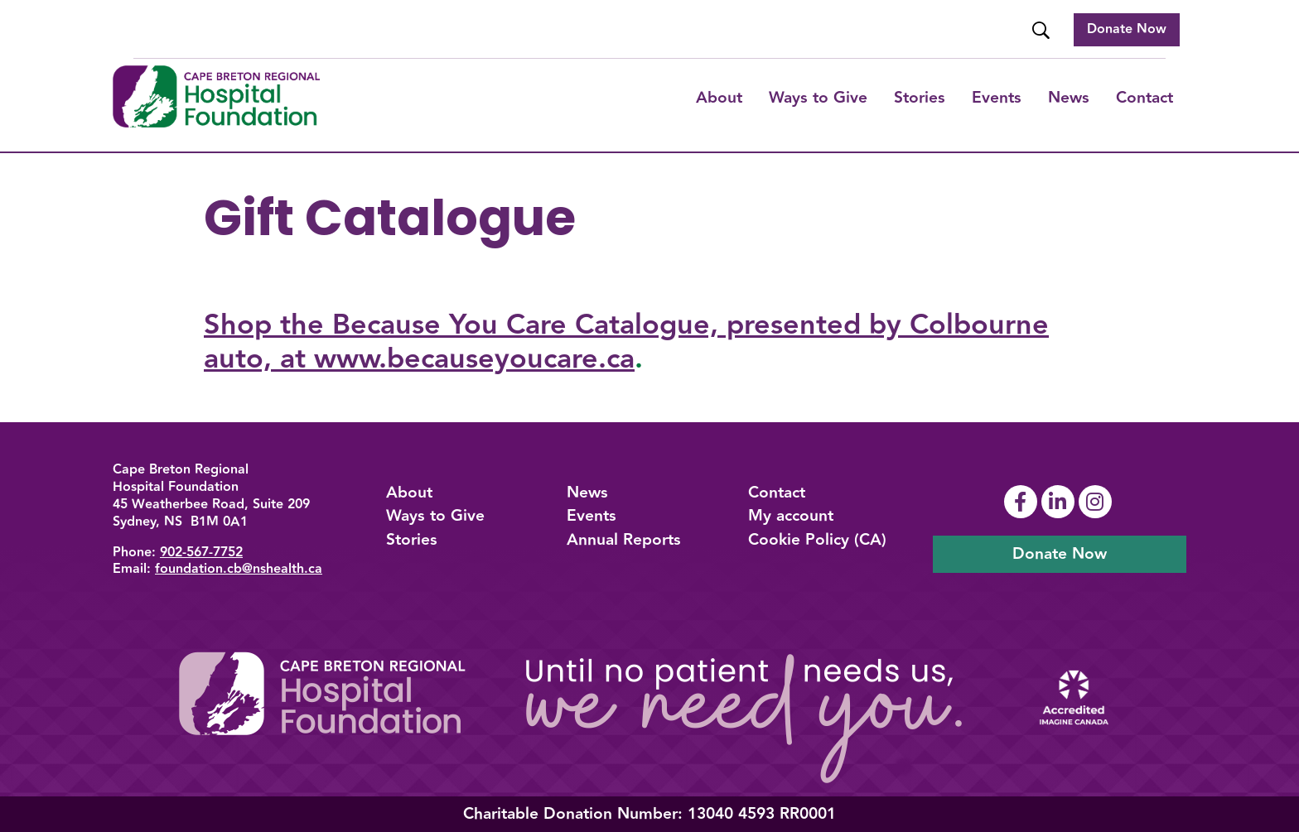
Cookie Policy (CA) (817, 539)
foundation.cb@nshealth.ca (238, 569)
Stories (919, 97)
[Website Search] (1042, 30)
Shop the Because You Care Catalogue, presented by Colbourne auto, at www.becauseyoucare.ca (626, 342)
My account (790, 515)
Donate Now (1126, 29)
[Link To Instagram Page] (1097, 501)
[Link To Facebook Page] (1022, 501)
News (1068, 97)
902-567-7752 (201, 552)
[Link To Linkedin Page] (1060, 501)
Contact (1144, 97)
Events (996, 97)
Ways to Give (435, 515)
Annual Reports (624, 539)
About (719, 97)
